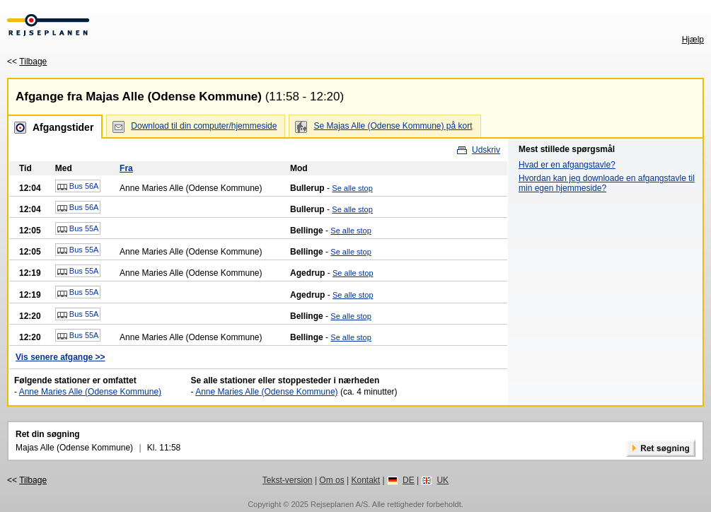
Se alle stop (352, 188)
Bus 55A (78, 229)
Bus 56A (78, 187)
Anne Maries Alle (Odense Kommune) (90, 392)
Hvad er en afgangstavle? (567, 165)
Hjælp (693, 40)
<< (27, 61)
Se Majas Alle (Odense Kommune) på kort (392, 126)
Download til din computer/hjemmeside (204, 126)
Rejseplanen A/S (339, 504)
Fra (126, 168)
